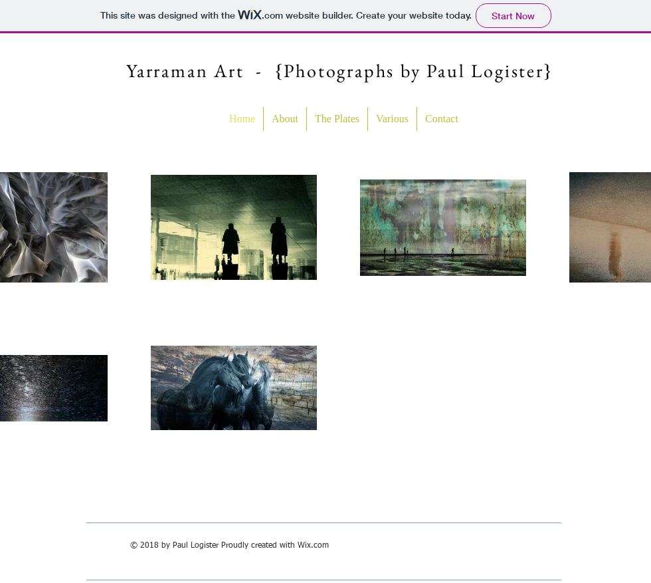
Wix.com (313, 546)
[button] (337, 119)
